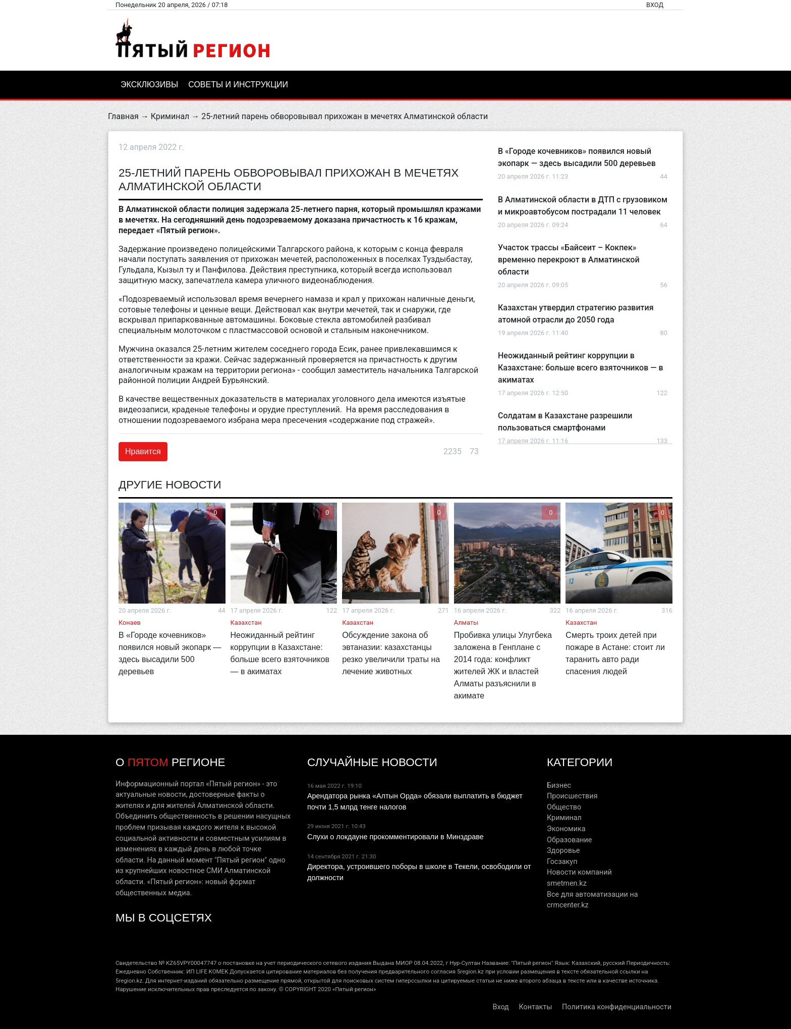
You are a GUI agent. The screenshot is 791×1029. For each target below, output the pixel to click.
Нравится (143, 451)
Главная (123, 116)
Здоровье (563, 850)
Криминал (170, 116)
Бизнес (559, 785)
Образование (569, 840)
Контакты (535, 1007)
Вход (654, 5)
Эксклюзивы (149, 84)
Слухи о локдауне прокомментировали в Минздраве (395, 837)
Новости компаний (579, 872)
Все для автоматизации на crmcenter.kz (592, 900)
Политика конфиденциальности (616, 1007)
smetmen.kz (567, 883)
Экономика (566, 829)
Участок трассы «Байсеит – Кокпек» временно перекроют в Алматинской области (569, 260)
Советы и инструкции (238, 84)
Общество (564, 807)
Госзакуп (562, 861)
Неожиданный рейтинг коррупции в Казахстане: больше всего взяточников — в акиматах (580, 368)
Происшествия (572, 796)
